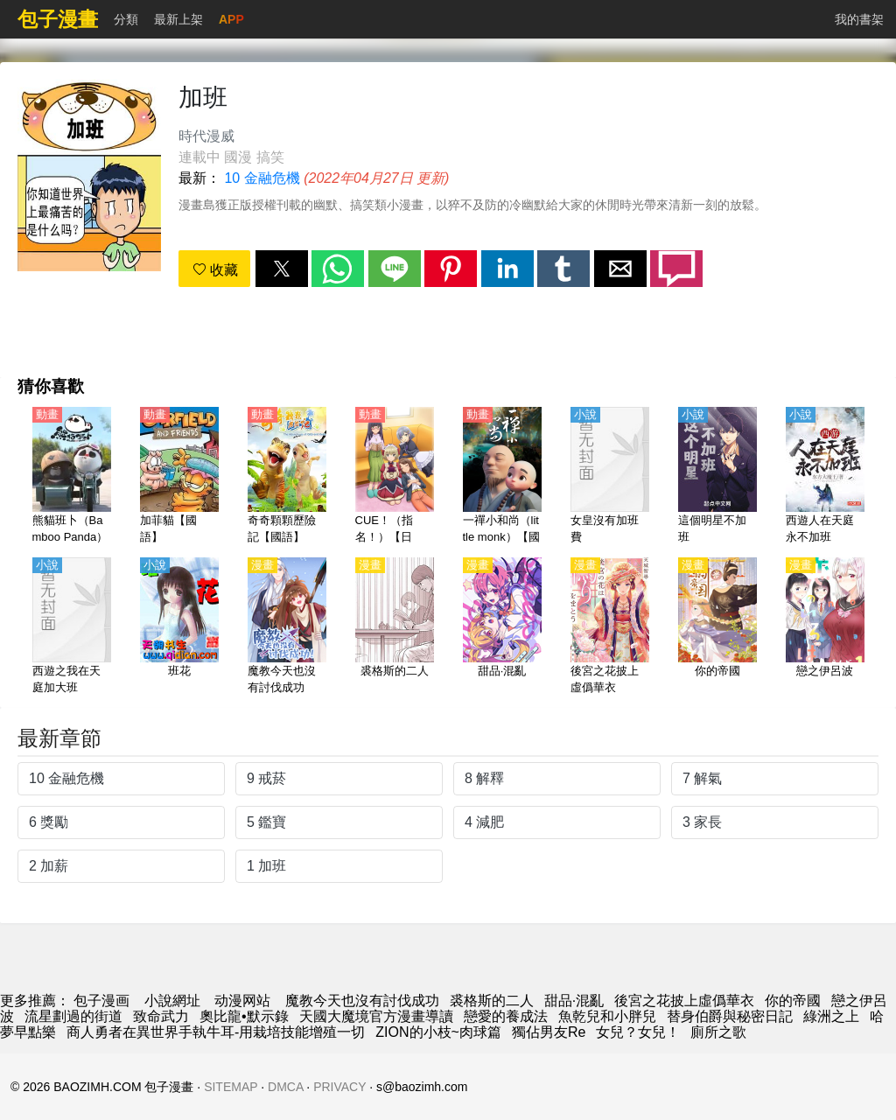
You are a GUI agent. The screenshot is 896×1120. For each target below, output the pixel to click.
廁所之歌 (718, 1032)
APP (231, 19)
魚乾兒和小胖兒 (607, 1016)
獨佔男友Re (548, 1032)
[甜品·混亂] (502, 627)
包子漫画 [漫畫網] (102, 1000)
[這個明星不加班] (717, 477)
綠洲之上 (831, 1016)
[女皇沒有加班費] (609, 477)
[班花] (179, 627)
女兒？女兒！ (638, 1032)
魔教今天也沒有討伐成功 (362, 1000)
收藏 (215, 269)
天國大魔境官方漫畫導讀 (376, 1016)
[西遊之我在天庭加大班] (71, 627)
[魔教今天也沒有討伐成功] (287, 627)
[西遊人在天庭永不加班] (825, 477)
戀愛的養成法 (506, 1016)
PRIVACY (339, 1087)
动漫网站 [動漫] (242, 1000)
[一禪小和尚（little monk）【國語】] (502, 477)
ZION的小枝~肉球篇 (438, 1032)
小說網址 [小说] (172, 1000)
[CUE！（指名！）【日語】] (394, 477)
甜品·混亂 (574, 1000)
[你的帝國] (717, 627)
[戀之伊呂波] (825, 627)
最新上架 (178, 19)
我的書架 (859, 19)
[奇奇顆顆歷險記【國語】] (287, 477)
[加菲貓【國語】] (179, 477)
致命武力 (161, 1016)
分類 (126, 19)
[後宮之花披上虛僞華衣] (609, 627)
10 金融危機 (261, 178)
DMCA (285, 1087)
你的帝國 (793, 1000)
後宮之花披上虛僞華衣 (684, 1000)
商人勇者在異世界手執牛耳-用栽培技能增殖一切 (215, 1032)
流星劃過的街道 (73, 1016)
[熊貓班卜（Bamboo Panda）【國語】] (71, 477)
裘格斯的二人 (492, 1000)
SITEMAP (230, 1087)
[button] (282, 268)
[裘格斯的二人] (394, 627)
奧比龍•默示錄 (244, 1016)
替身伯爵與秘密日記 (730, 1016)
